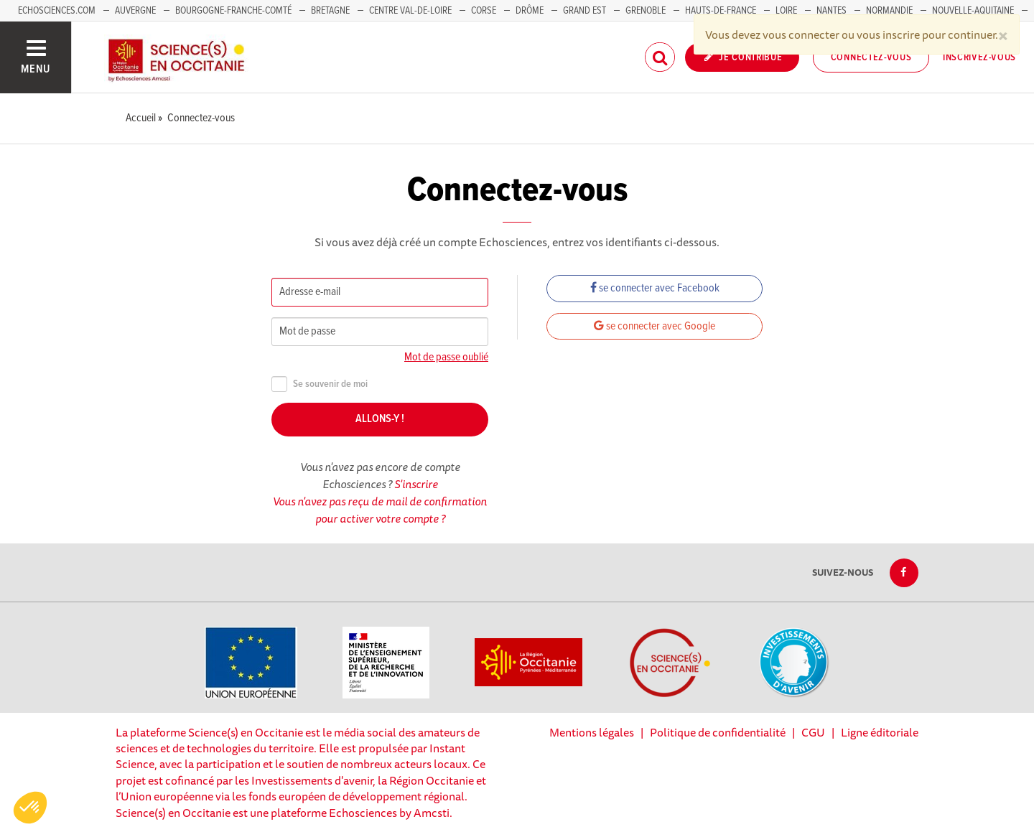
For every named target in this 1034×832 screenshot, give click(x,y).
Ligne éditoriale (879, 732)
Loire (786, 10)
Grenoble (646, 10)
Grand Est (584, 10)
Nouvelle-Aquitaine (973, 10)
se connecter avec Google (654, 326)
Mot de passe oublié (446, 357)
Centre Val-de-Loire (410, 10)
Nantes (831, 10)
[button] (30, 807)
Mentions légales (591, 732)
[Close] (1003, 34)
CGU (813, 732)
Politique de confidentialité (718, 732)
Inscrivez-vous (979, 57)
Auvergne (135, 10)
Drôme (530, 10)
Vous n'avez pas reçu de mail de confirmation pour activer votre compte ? (380, 510)
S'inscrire (416, 484)
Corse (483, 10)
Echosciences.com (57, 10)
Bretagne (330, 10)
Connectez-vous (871, 57)
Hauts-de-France (720, 10)
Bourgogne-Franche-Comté (233, 10)
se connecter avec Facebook (654, 288)
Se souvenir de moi (319, 384)
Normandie (889, 10)
